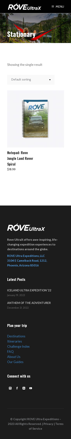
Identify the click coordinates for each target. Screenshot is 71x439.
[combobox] (31, 80)
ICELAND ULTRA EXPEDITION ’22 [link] (29, 290)
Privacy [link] (48, 423)
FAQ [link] (10, 352)
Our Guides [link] (15, 362)
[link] (57, 6)
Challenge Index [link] (18, 346)
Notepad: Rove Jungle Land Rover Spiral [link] (20, 158)
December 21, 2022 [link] (18, 307)
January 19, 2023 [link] (16, 295)
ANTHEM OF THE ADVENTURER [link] (29, 302)
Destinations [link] (16, 336)
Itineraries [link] (14, 341)
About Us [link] (13, 357)
